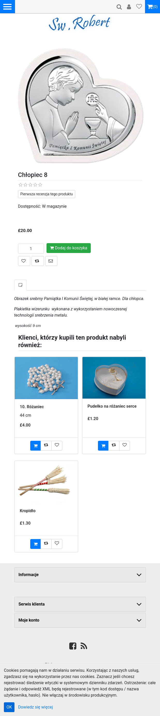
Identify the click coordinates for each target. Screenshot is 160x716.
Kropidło (28, 510)
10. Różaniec (32, 406)
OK (9, 707)
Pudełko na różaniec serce (112, 406)
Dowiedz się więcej (35, 707)
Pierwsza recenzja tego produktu (46, 194)
